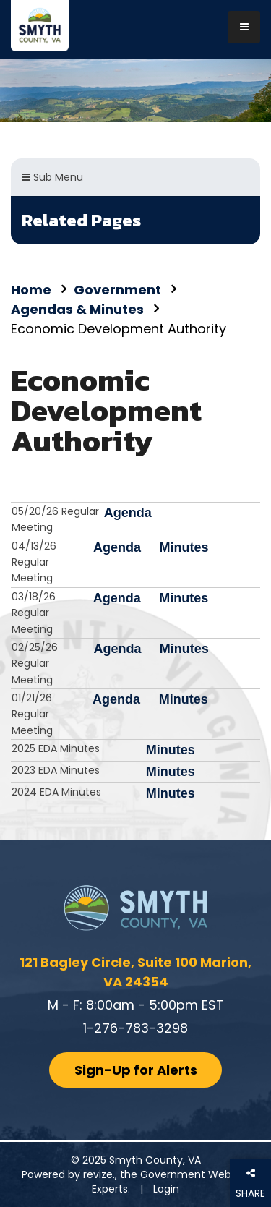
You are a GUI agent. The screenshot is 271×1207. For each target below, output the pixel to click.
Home (31, 290)
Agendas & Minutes (77, 309)
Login (166, 1189)
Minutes (183, 547)
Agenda (128, 513)
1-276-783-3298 (135, 1028)
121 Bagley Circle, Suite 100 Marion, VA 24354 (135, 972)
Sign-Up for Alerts (135, 1070)
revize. (99, 1174)
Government (117, 290)
